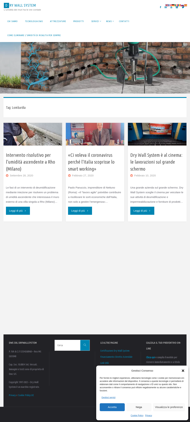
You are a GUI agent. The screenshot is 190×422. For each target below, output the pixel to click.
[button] (183, 370)
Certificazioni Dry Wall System (114, 350)
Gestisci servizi (108, 397)
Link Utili (104, 362)
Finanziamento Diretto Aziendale (116, 356)
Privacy (148, 415)
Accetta (112, 407)
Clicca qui (150, 357)
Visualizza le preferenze (169, 407)
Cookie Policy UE (26, 395)
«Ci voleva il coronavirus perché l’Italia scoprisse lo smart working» (91, 162)
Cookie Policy (137, 415)
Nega (139, 407)
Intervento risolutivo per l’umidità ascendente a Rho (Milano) (30, 162)
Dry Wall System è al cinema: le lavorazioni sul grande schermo (156, 162)
